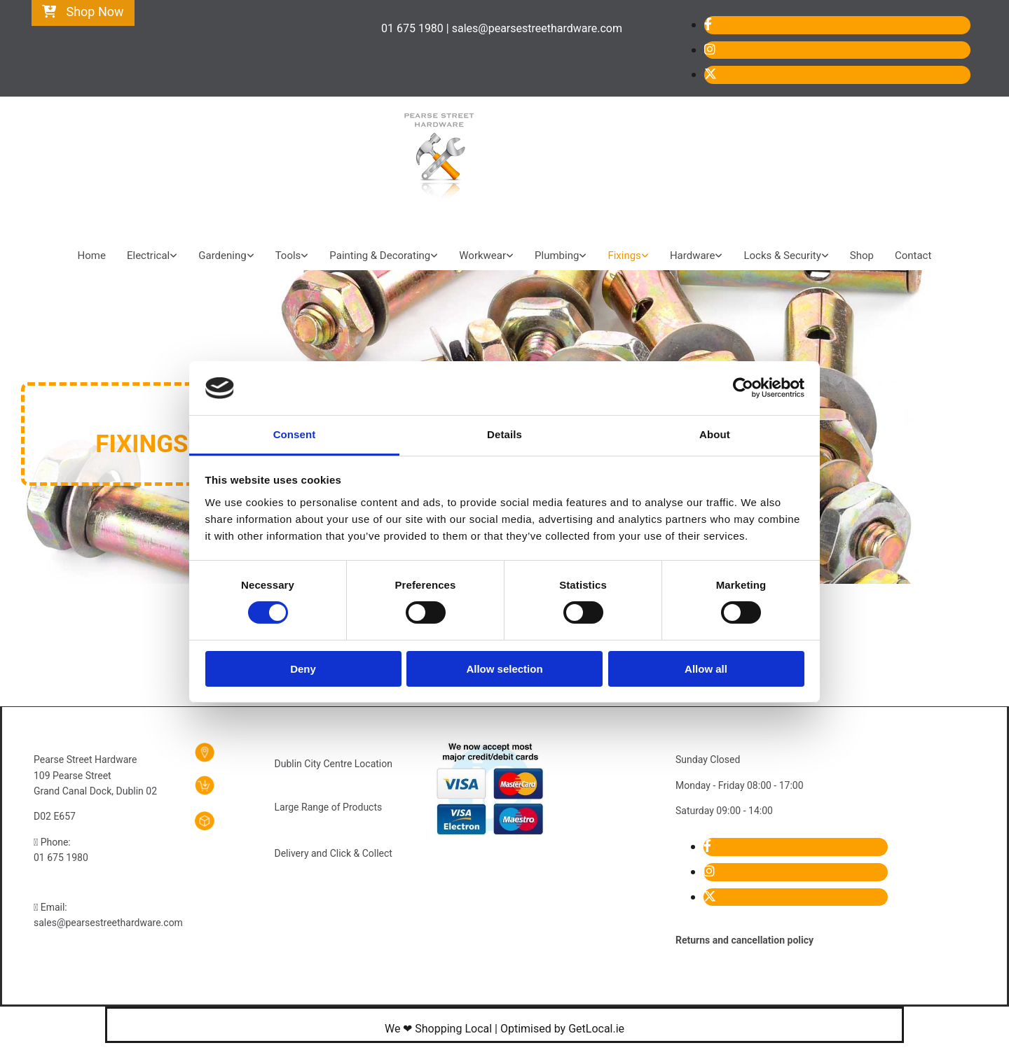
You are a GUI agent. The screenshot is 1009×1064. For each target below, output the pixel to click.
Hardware (692, 255)
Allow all (706, 669)
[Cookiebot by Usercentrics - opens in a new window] (743, 387)
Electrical (148, 255)
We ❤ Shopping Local (438, 1028)
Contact (913, 255)
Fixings (624, 255)
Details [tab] (504, 434)
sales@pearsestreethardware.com (108, 922)
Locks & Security (782, 255)
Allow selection (504, 669)
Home (92, 255)
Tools (288, 255)
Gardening (222, 255)
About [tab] (714, 434)
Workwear (482, 255)
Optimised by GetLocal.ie (562, 1028)
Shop (862, 255)
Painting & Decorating (379, 255)
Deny (303, 669)
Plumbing (557, 255)
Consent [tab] (294, 434)
